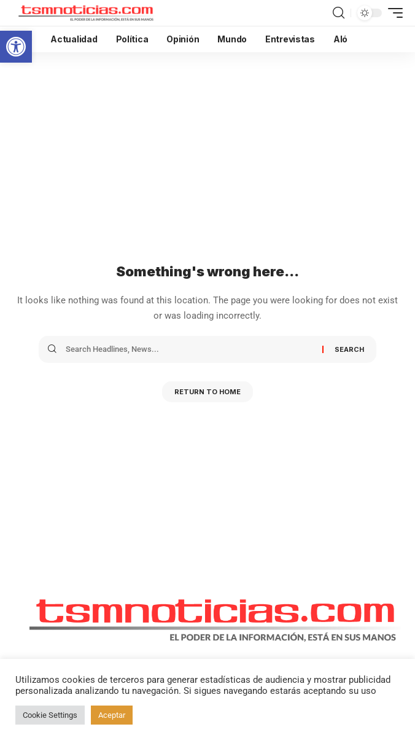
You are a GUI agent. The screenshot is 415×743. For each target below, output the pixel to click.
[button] (16, 47)
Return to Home (207, 391)
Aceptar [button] (111, 715)
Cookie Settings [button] (50, 715)
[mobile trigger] (392, 13)
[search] (338, 13)
